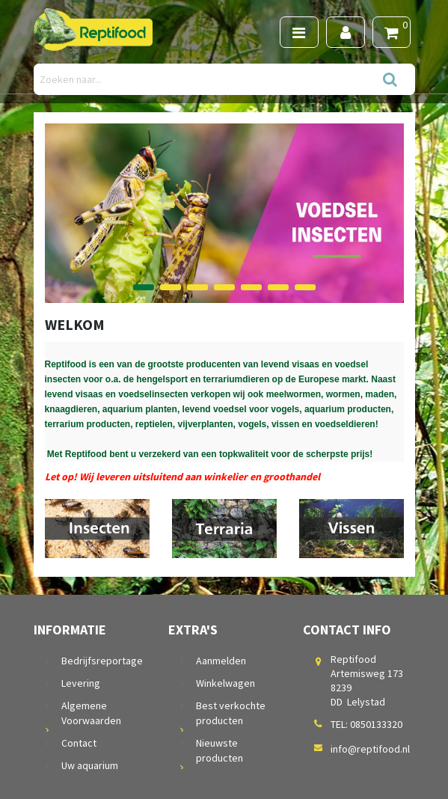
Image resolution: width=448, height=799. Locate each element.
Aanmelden (221, 660)
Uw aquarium (89, 765)
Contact (78, 743)
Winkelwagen (225, 683)
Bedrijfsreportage (102, 660)
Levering (80, 683)
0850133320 (376, 724)
